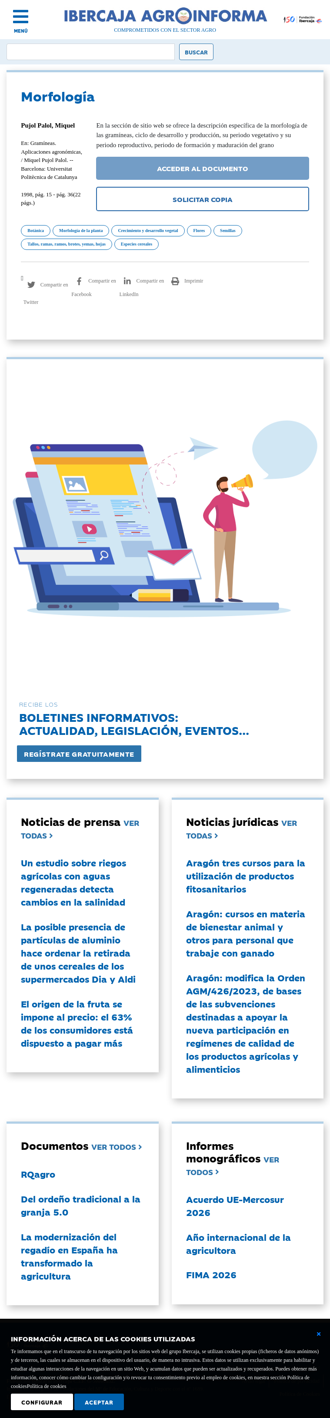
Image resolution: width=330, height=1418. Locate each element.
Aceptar (99, 1402)
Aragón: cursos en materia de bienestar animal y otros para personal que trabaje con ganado (245, 933)
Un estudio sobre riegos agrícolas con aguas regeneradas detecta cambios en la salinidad (73, 882)
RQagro (38, 1173)
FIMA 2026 (211, 1274)
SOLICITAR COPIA (203, 199)
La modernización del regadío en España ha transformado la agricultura (69, 1256)
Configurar (42, 1402)
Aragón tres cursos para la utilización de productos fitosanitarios (245, 875)
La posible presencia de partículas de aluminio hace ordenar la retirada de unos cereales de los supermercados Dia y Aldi (78, 952)
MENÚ (21, 30)
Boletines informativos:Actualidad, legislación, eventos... (134, 723)
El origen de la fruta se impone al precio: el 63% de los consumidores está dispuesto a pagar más (77, 1023)
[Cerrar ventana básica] (318, 1334)
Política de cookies (47, 1386)
